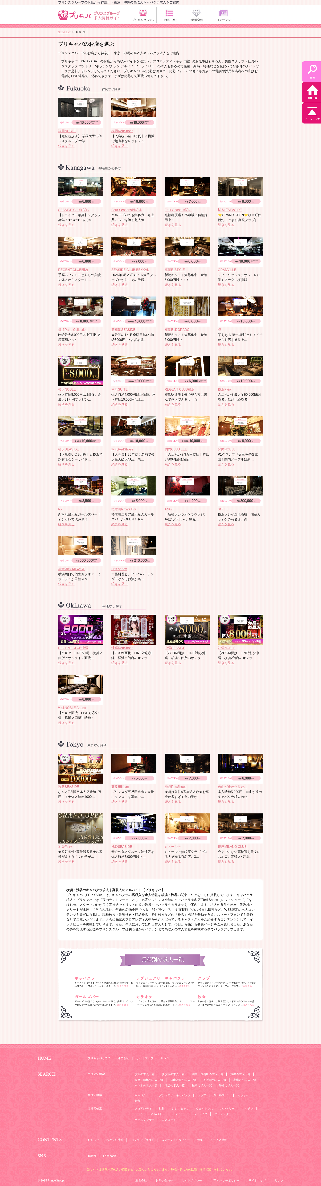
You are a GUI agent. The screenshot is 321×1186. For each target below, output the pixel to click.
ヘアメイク (200, 1114)
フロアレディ (143, 1108)
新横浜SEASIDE (123, 329)
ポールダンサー (145, 1119)
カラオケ (144, 997)
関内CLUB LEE (176, 449)
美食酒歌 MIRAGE (71, 569)
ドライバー (179, 1114)
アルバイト (157, 1114)
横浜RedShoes (122, 449)
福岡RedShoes (122, 131)
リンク (165, 1058)
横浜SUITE (119, 389)
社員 (162, 1108)
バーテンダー (223, 1114)
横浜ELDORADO (177, 329)
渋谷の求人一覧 (240, 1074)
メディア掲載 (218, 1139)
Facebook (109, 1156)
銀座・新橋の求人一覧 (149, 1080)
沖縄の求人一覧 (229, 1085)
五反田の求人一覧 (214, 1080)
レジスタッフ (180, 1108)
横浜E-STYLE (175, 270)
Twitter (92, 1156)
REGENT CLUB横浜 (179, 389)
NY (60, 509)
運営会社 (123, 1058)
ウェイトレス (204, 1108)
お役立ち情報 (114, 1139)
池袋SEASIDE (121, 846)
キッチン (247, 1108)
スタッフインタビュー (175, 1139)
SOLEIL (223, 509)
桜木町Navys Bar (123, 509)
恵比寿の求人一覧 (244, 1080)
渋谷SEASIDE (68, 786)
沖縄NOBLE (226, 648)
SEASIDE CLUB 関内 (73, 210)
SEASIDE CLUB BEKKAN (130, 270)
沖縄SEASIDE (175, 648)
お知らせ (93, 1139)
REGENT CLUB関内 (73, 270)
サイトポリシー (192, 1180)
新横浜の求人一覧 (173, 1074)
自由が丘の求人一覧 (183, 1080)
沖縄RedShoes (122, 648)
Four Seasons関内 (178, 210)
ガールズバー (87, 997)
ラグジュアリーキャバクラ (160, 978)
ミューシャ (173, 846)
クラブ (204, 978)
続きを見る (66, 146)
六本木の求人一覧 (146, 1085)
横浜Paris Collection (72, 329)
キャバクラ (85, 978)
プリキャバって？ (99, 1058)
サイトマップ (145, 1058)
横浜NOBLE (67, 389)
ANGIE (170, 509)
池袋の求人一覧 (175, 1085)
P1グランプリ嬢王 (142, 1139)
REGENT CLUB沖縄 (73, 648)
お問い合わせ (164, 1180)
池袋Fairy (65, 846)
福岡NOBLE (67, 131)
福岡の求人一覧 (202, 1085)
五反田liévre (120, 786)
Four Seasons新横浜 (126, 210)
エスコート (169, 1119)
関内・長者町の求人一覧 (207, 1074)
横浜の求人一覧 (145, 1074)
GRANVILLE (227, 270)
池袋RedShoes (175, 786)
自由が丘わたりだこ (232, 786)
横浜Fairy (225, 389)
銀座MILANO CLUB (232, 846)
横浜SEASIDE (68, 449)
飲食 (202, 997)
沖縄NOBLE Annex (72, 708)
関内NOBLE (226, 449)
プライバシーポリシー (225, 1180)
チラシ (139, 1114)
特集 (200, 1139)
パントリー (227, 1108)
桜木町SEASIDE (230, 210)
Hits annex (119, 569)
